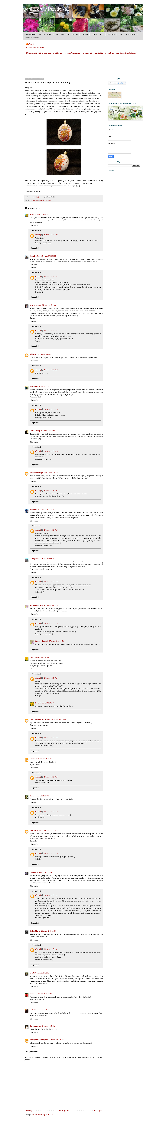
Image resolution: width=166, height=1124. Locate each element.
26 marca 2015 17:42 (51, 623)
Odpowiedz (34, 225)
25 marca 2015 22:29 (50, 472)
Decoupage (34, 200)
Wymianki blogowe (131, 34)
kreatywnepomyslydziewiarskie (41, 719)
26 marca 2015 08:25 (47, 559)
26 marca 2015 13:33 (51, 409)
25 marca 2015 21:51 (47, 431)
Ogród (120, 34)
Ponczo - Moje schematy (69, 34)
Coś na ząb (111, 34)
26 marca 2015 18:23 (51, 830)
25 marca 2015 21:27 (48, 256)
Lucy (32, 657)
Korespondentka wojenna (39, 1040)
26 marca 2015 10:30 (60, 719)
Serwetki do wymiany (32, 38)
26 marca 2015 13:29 (51, 235)
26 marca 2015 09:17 (51, 605)
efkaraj (31, 44)
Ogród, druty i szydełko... (46, 9)
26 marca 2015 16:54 (44, 759)
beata (32, 1010)
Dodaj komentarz (31, 1051)
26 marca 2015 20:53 (48, 931)
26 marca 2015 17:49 (51, 777)
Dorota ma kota (35, 1026)
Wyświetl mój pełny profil (35, 47)
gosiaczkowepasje (36, 472)
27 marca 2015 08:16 (47, 703)
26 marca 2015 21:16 (51, 949)
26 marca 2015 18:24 (44, 872)
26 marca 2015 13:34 (51, 451)
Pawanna (33, 872)
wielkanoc (47, 200)
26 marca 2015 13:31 (51, 330)
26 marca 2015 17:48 (51, 737)
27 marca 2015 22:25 (41, 1010)
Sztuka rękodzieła (36, 605)
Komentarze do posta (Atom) (43, 1114)
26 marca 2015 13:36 (51, 491)
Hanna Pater (34, 509)
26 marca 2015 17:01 (42, 796)
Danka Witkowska (36, 830)
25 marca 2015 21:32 (49, 305)
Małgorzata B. (35, 386)
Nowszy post (29, 1110)
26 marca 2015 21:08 (51, 853)
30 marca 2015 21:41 (56, 1040)
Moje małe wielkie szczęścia (48, 34)
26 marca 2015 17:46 (51, 678)
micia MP (33, 354)
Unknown (33, 759)
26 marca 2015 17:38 (51, 530)
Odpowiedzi (36, 231)
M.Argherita (34, 559)
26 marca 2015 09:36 (41, 657)
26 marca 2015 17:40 (51, 581)
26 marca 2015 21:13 (51, 895)
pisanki (41, 200)
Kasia (32, 214)
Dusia (32, 796)
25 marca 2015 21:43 (48, 386)
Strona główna (64, 1110)
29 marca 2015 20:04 (49, 1026)
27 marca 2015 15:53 (56, 641)
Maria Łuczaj (35, 431)
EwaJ (32, 973)
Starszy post (98, 1110)
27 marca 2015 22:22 (44, 994)
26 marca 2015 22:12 (41, 973)
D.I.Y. (102, 34)
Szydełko (94, 34)
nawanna (33, 994)
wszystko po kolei (30, 34)
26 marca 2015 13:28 (51, 276)
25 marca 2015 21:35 (44, 354)
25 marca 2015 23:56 (47, 509)
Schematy (84, 34)
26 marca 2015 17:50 (51, 811)
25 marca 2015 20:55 (42, 214)
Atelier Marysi (35, 931)
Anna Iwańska (35, 256)
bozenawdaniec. (35, 305)
